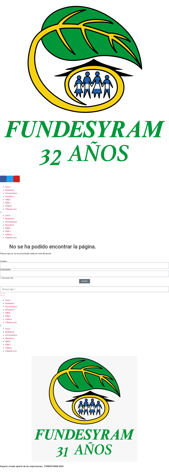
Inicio (7, 187)
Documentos (11, 193)
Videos (8, 206)
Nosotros (9, 196)
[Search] (2, 294)
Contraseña (5, 270)
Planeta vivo (11, 209)
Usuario (3, 261)
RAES (7, 199)
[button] (84, 212)
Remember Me (6, 278)
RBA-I (8, 203)
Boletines (9, 190)
